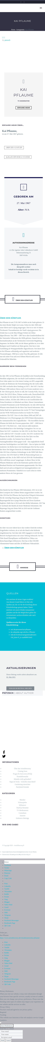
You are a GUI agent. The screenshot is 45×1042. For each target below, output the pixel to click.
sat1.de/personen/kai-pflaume (21, 629)
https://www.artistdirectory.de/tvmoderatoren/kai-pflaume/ (20, 938)
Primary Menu (41, 8)
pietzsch (7, 40)
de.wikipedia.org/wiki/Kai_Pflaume (23, 632)
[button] (20, 688)
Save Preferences (7, 1026)
